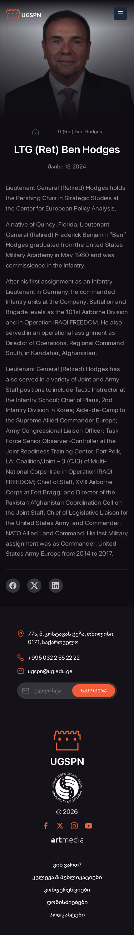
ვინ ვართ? (67, 864)
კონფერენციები (67, 889)
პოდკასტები (67, 914)
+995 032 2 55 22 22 (54, 657)
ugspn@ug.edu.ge (50, 671)
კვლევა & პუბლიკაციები (67, 877)
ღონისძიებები (67, 902)
